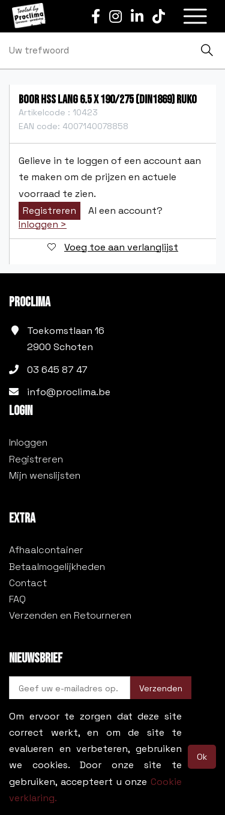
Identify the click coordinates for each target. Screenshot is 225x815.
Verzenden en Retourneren (70, 615)
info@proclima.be (68, 392)
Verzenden (160, 688)
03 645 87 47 (57, 369)
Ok (202, 756)
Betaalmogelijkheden (57, 566)
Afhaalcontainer (46, 550)
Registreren (49, 210)
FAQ (17, 599)
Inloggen (28, 442)
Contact (28, 583)
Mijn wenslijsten (44, 475)
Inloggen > (43, 224)
